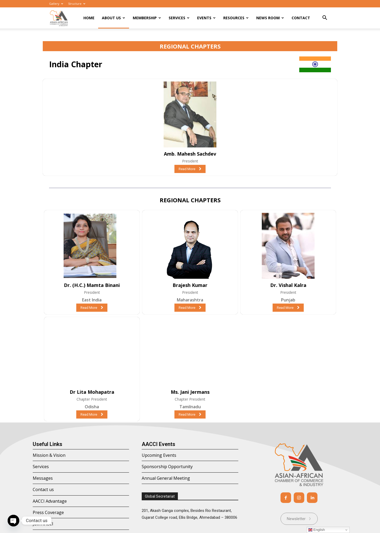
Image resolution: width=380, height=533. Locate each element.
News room (270, 17)
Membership (147, 17)
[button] (324, 18)
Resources (236, 17)
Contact (301, 17)
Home (88, 17)
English (316, 530)
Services (179, 17)
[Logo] (59, 18)
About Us (113, 17)
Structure (76, 4)
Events (206, 17)
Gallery (56, 4)
